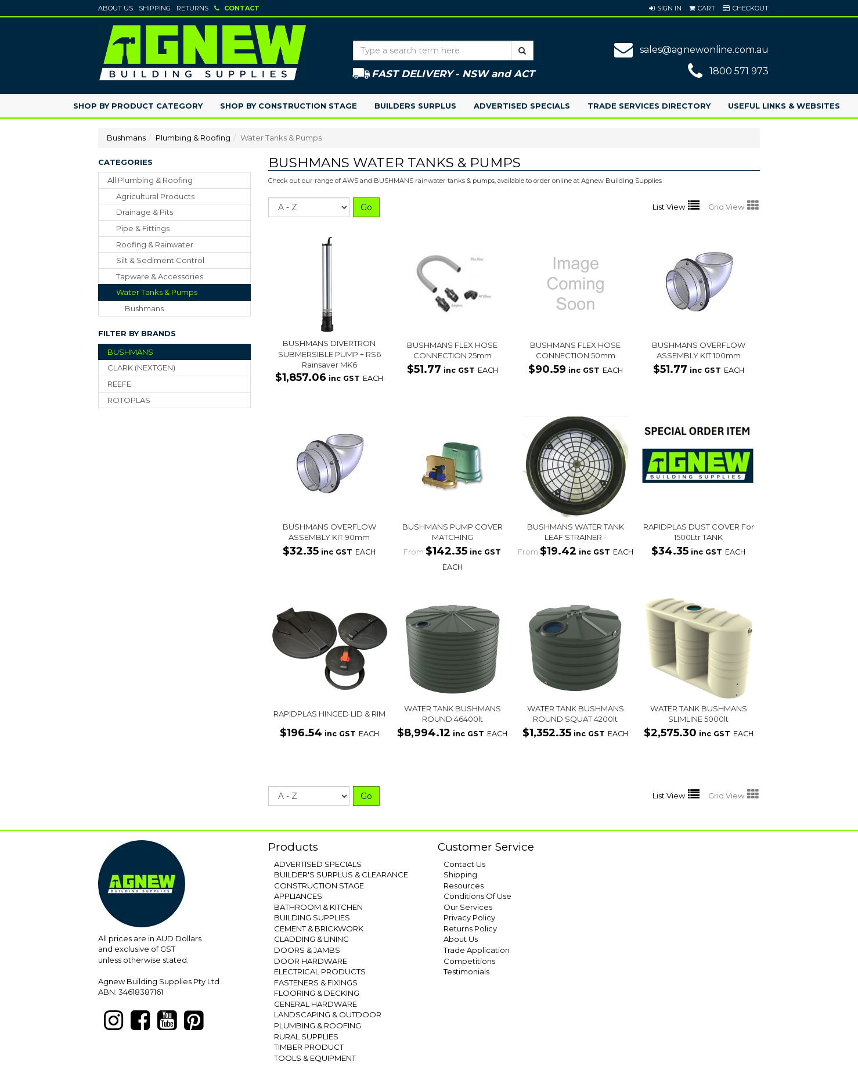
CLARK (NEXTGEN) (141, 367)
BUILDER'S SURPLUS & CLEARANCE (341, 874)
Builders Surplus (415, 105)
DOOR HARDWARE (310, 961)
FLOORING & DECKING (316, 993)
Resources (464, 885)
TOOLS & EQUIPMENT (315, 1058)
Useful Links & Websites (784, 105)
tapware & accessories (159, 276)
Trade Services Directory (649, 105)
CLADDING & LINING (311, 939)
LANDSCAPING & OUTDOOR (327, 1014)
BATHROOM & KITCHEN (318, 907)
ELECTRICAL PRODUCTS (320, 971)
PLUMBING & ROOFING (317, 1025)
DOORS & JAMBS (307, 950)
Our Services (468, 907)
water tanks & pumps (156, 292)
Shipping (155, 8)
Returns (192, 8)
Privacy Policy (469, 917)
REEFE (119, 383)
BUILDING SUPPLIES (312, 917)
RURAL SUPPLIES (306, 1036)
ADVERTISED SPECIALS (318, 864)
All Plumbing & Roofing (150, 180)
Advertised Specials (522, 105)
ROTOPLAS (128, 400)
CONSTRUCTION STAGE (319, 885)
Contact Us (464, 864)
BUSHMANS (130, 352)
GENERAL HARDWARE (315, 1004)
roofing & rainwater (154, 244)
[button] (665, 8)
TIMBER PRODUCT (309, 1047)
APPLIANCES (298, 896)
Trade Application (477, 950)
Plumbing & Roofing (193, 137)
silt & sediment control (160, 260)
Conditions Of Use (477, 896)
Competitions (469, 961)
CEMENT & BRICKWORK (318, 928)
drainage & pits (144, 212)
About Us (115, 8)
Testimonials (466, 971)
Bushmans (126, 137)
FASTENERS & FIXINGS (316, 982)
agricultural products (155, 196)
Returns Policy (470, 928)
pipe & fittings (143, 228)
